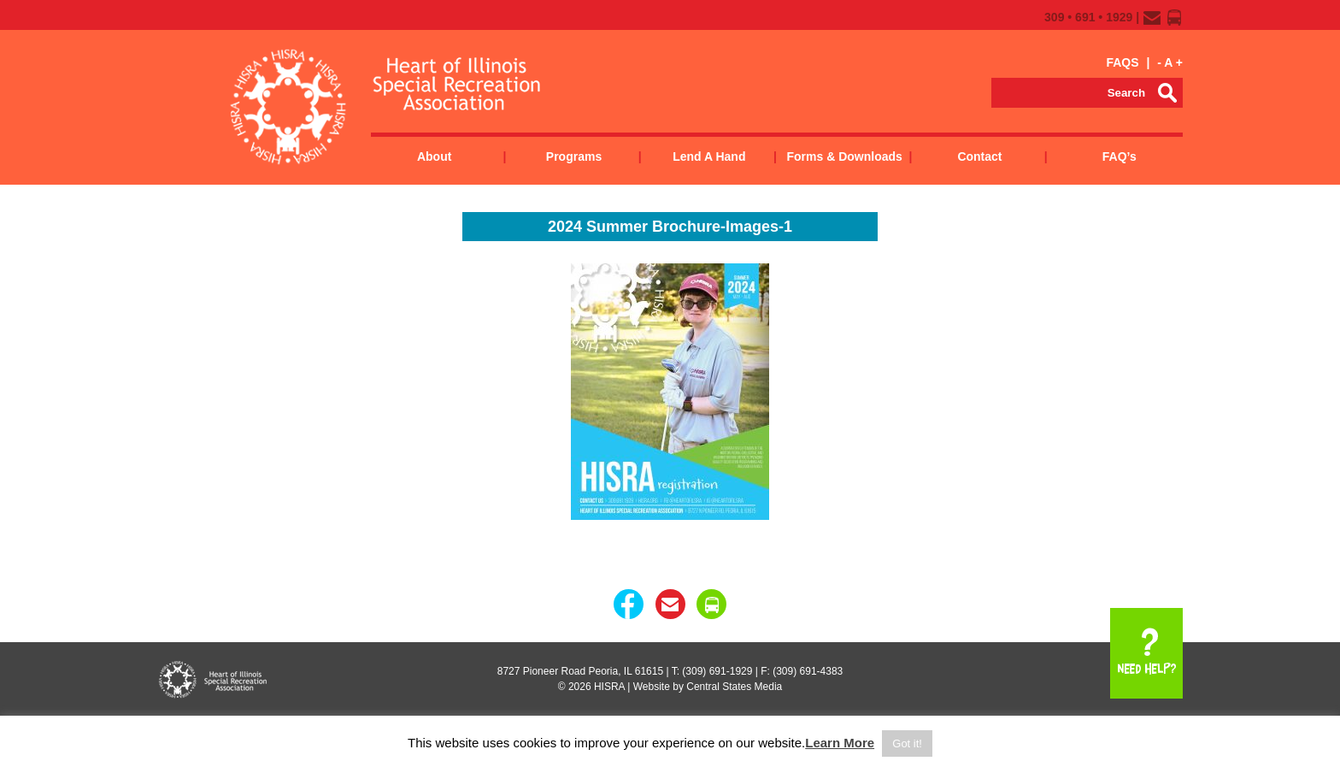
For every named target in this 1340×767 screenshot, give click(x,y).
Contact (979, 156)
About (434, 156)
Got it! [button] (907, 743)
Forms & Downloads (844, 156)
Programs (574, 156)
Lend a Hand (709, 156)
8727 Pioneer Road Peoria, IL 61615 (580, 671)
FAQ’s (1119, 156)
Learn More (839, 742)
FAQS (1122, 62)
